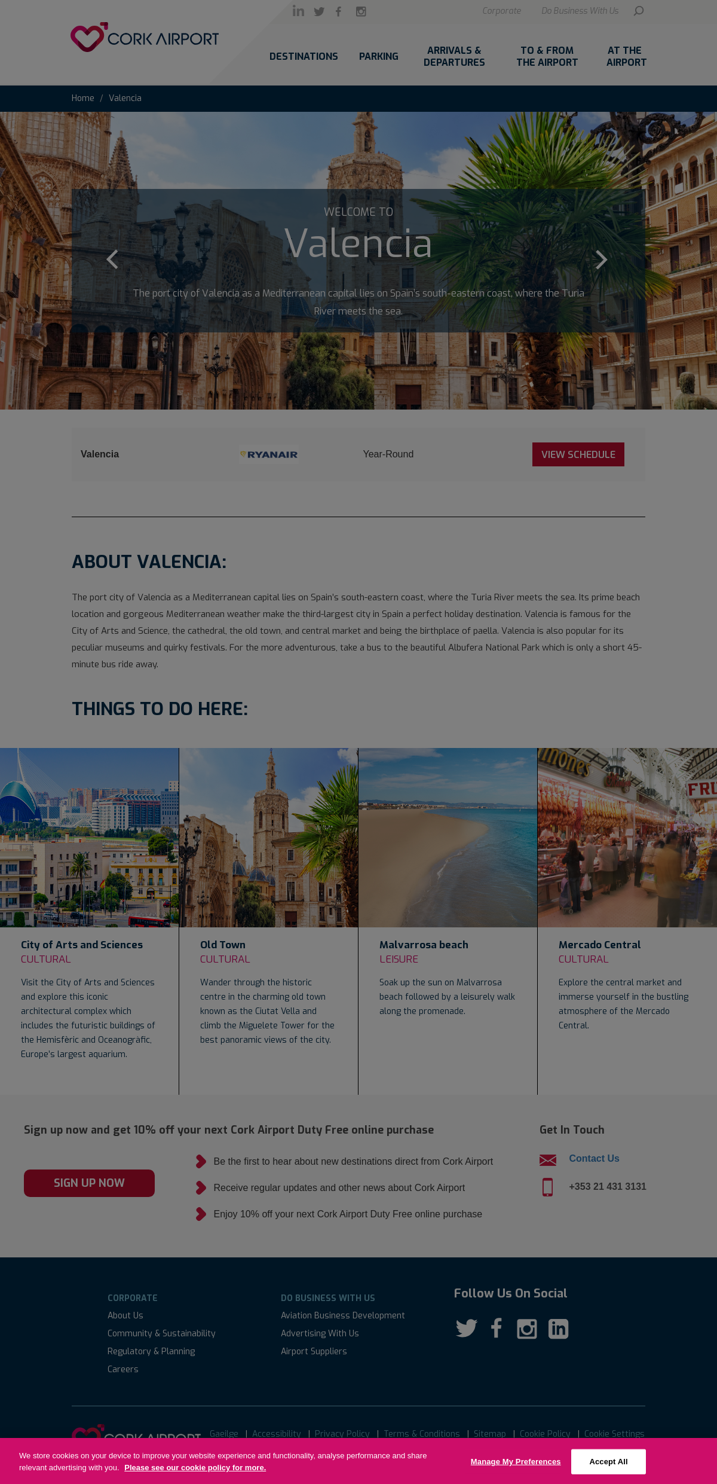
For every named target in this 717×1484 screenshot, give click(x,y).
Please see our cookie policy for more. (195, 1475)
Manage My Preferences (516, 1469)
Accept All (608, 1469)
